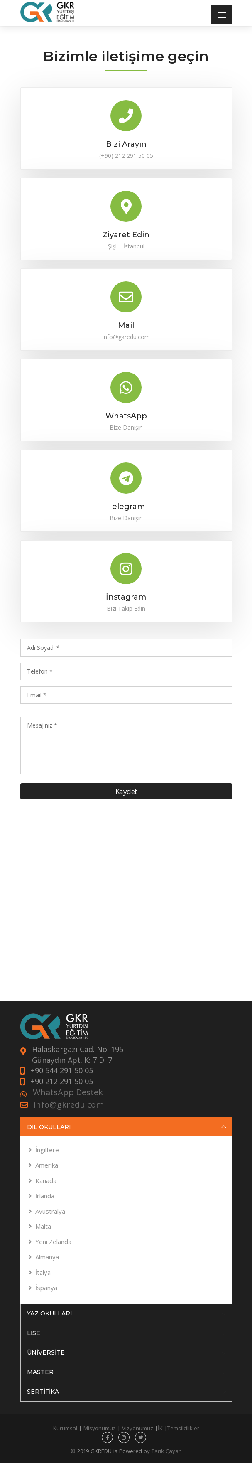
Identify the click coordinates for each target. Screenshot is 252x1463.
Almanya (47, 1257)
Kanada (45, 1180)
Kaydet (126, 791)
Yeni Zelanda (53, 1241)
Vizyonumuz (137, 1428)
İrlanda (44, 1196)
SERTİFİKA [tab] (126, 1391)
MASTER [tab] (126, 1372)
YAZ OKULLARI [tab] (126, 1313)
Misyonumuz (99, 1428)
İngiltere (47, 1150)
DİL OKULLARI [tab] (126, 1127)
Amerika (46, 1165)
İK (160, 1428)
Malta (43, 1226)
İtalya (43, 1272)
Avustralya (50, 1211)
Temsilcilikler (183, 1428)
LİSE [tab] (126, 1333)
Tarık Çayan (167, 1451)
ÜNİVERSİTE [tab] (126, 1352)
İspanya (46, 1288)
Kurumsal (65, 1428)
